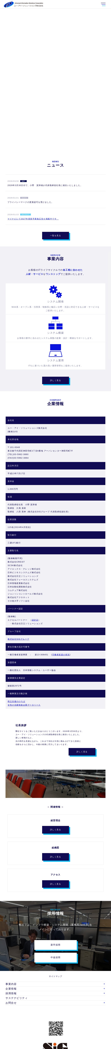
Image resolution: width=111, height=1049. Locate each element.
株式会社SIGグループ (18, 639)
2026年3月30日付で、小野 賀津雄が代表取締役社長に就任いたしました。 (44, 185)
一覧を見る (55, 235)
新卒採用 (56, 945)
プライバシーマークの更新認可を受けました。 (30, 202)
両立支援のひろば (16, 701)
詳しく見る (55, 380)
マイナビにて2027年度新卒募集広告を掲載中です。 (33, 219)
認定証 (35, 620)
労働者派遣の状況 (61, 655)
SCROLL (55, 136)
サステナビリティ (17, 998)
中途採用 (56, 957)
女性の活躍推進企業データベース (24, 705)
